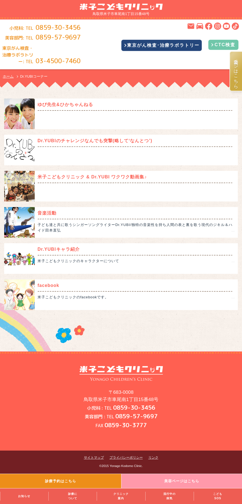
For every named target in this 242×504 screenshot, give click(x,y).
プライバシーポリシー (126, 457)
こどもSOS (217, 496)
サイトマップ (94, 457)
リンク (153, 457)
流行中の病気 (169, 496)
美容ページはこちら (236, 71)
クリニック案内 (121, 496)
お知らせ (24, 496)
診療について (72, 496)
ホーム (8, 76)
